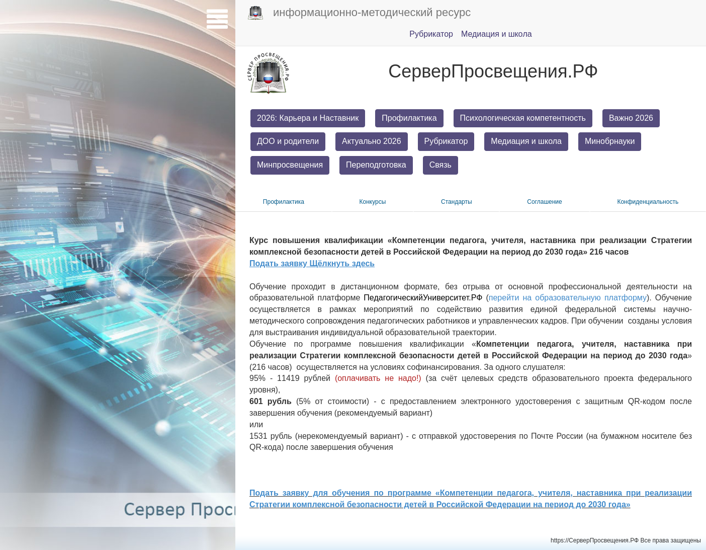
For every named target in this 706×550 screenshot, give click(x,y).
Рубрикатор (446, 141)
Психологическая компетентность (523, 118)
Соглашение (544, 201)
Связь (440, 165)
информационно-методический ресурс (359, 13)
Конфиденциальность (647, 201)
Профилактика (409, 118)
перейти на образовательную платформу (568, 297)
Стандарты (456, 201)
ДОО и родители (288, 141)
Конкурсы (373, 201)
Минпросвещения (290, 165)
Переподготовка (376, 165)
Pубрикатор (431, 34)
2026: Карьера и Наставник (308, 118)
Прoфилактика (283, 201)
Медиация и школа (526, 141)
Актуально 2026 (371, 141)
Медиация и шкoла (496, 34)
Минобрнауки (610, 141)
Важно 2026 (631, 118)
